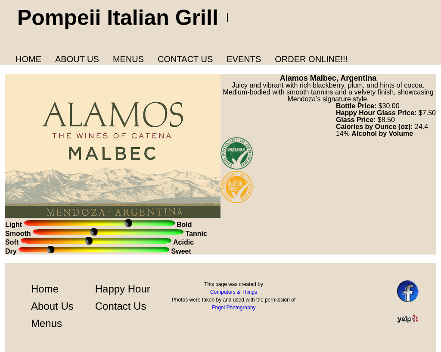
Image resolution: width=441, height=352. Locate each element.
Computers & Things (233, 292)
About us (77, 59)
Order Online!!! (311, 59)
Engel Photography (233, 308)
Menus (128, 59)
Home (28, 59)
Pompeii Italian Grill (117, 17)
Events (244, 59)
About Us (52, 306)
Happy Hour (122, 289)
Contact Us (185, 59)
